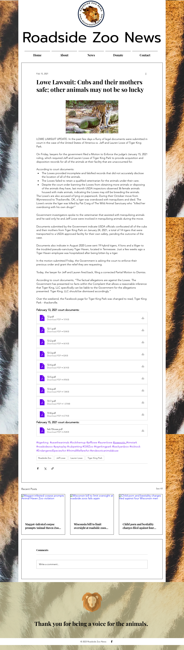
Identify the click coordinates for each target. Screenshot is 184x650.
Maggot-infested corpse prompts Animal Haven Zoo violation (42, 526)
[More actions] (146, 73)
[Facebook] (111, 641)
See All (159, 488)
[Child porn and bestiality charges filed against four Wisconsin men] (141, 506)
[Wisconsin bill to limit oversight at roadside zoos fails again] (92, 506)
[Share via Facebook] (37, 468)
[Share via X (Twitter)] (45, 468)
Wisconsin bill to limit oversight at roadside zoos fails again (90, 526)
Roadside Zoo (44, 458)
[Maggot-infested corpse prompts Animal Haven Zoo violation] (43, 506)
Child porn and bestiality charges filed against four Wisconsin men (138, 526)
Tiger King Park (95, 458)
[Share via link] (52, 468)
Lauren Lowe (77, 458)
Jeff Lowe (60, 458)
